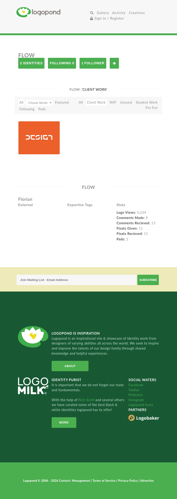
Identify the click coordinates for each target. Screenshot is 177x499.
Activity (119, 13)
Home (52, 12)
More (64, 422)
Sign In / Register (107, 18)
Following (27, 109)
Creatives (137, 13)
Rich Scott (86, 400)
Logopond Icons (140, 405)
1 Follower (92, 63)
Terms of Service (105, 480)
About (70, 366)
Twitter (134, 390)
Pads (42, 109)
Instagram (136, 400)
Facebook (135, 385)
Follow (114, 63)
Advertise (147, 480)
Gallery (103, 13)
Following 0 (62, 63)
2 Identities (31, 63)
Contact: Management (75, 480)
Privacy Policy (128, 480)
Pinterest (135, 395)
